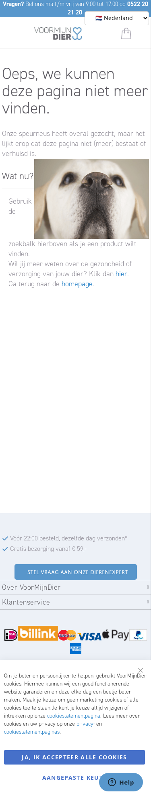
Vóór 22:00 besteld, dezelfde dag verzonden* (69, 538)
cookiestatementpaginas (32, 732)
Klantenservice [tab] (26, 602)
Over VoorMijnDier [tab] (31, 587)
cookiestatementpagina (73, 716)
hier (121, 274)
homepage (77, 284)
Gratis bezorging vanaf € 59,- (48, 548)
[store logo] (58, 34)
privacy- (86, 724)
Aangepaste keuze (74, 777)
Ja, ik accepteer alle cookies (74, 757)
